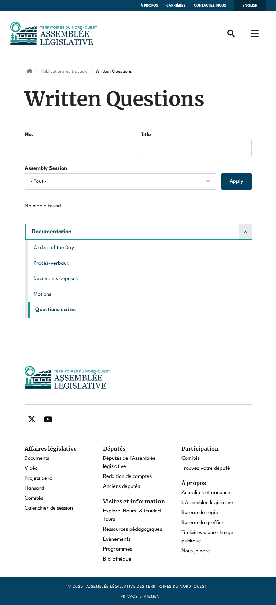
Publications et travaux (64, 71)
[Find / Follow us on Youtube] (48, 419)
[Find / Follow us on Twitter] (31, 419)
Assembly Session (46, 168)
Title (146, 134)
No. (29, 134)
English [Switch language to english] (250, 5)
